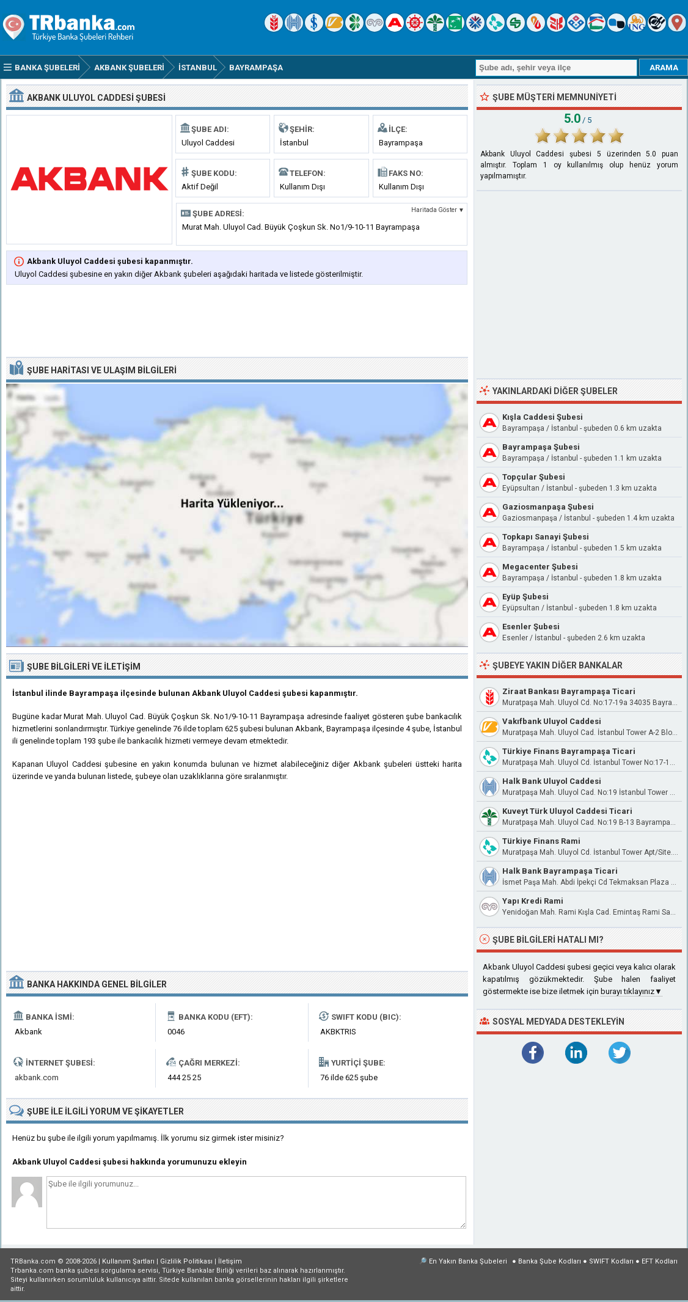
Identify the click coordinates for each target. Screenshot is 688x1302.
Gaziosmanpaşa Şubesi (548, 506)
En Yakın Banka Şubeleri (468, 1261)
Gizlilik (186, 1261)
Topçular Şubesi (533, 476)
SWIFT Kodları (611, 1261)
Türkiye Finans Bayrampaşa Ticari (568, 751)
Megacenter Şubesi (540, 566)
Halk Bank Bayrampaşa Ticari (560, 871)
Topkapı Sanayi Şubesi (545, 536)
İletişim (230, 1261)
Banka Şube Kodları (549, 1261)
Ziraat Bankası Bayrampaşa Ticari (568, 691)
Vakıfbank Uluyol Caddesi (551, 721)
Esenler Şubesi (531, 626)
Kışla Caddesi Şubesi (542, 417)
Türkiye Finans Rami (541, 841)
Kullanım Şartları (128, 1261)
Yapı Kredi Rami (532, 900)
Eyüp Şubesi (525, 596)
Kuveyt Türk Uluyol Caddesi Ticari (567, 811)
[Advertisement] (237, 321)
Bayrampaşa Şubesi (541, 447)
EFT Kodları (660, 1261)
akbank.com (37, 1077)
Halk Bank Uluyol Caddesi (551, 781)
